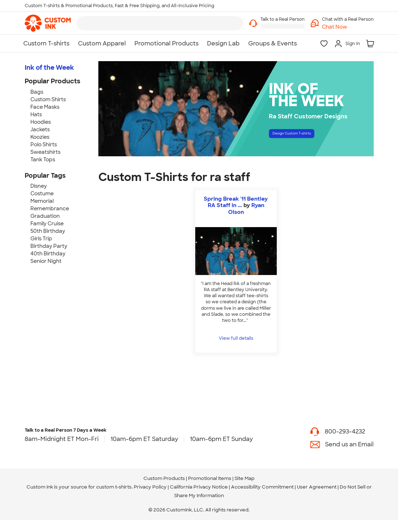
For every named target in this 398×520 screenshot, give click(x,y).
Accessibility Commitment (262, 487)
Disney (38, 186)
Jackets (40, 129)
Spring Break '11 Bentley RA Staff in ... (236, 202)
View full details (236, 338)
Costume (42, 193)
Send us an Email (349, 444)
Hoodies (40, 122)
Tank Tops (42, 159)
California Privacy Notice (199, 487)
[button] (348, 27)
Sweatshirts (45, 152)
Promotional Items (209, 478)
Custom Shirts (48, 99)
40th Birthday (47, 253)
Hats (36, 114)
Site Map (245, 478)
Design (308, 136)
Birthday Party (48, 246)
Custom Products (164, 478)
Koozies (39, 137)
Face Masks (44, 107)
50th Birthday (47, 231)
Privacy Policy (150, 487)
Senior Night (46, 261)
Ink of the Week (49, 67)
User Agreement (316, 487)
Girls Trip (41, 238)
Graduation (45, 216)
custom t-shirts (114, 487)
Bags (36, 92)
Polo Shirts (43, 144)
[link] (48, 23)
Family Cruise (47, 223)
